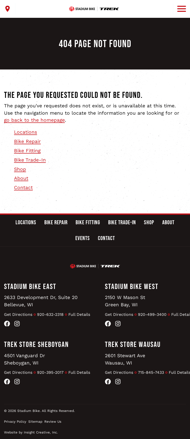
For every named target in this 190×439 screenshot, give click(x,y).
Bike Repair (27, 141)
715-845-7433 (151, 372)
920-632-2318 (50, 314)
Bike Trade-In (30, 160)
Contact (23, 187)
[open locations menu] (9, 8)
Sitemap (35, 421)
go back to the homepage (34, 120)
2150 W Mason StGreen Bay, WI (125, 301)
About (21, 178)
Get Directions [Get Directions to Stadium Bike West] (119, 314)
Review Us (52, 421)
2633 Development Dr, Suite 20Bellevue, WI (41, 301)
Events (82, 238)
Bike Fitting (27, 151)
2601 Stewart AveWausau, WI (125, 359)
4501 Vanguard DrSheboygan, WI (24, 359)
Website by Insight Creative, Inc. (31, 432)
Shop (20, 169)
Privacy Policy (15, 421)
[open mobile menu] (179, 8)
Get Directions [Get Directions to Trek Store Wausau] (119, 372)
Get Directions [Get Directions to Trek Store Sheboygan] (18, 372)
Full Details (79, 314)
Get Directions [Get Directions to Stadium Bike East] (18, 314)
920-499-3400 (152, 314)
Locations (25, 132)
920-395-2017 (50, 372)
